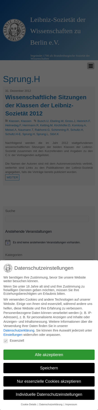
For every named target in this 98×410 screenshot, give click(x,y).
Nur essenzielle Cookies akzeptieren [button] (49, 379)
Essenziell (13, 338)
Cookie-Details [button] (29, 402)
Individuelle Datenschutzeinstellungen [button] (49, 392)
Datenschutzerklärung (18, 328)
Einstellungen (12, 332)
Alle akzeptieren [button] (49, 352)
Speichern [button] (49, 365)
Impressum (71, 402)
